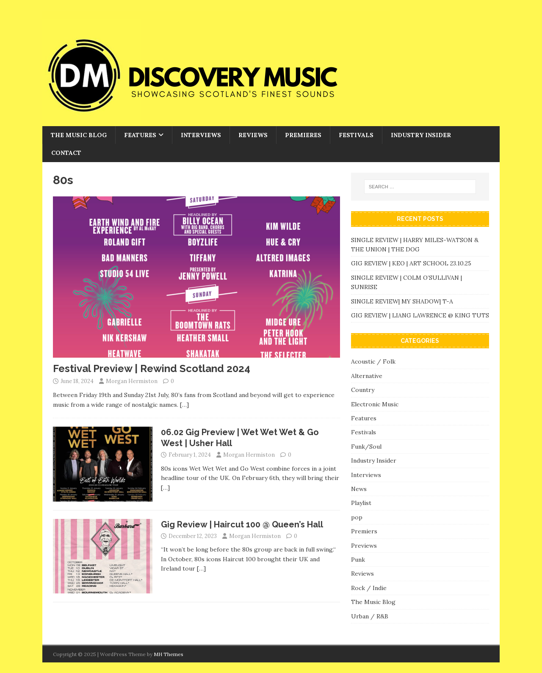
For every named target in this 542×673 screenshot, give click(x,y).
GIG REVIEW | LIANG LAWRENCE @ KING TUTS (420, 315)
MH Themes (168, 654)
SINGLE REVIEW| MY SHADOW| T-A (402, 301)
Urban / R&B (369, 616)
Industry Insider (421, 135)
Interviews (201, 135)
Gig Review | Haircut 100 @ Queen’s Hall (242, 524)
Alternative (366, 376)
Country (362, 390)
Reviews (253, 135)
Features (140, 135)
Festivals (356, 135)
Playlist (361, 503)
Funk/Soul (366, 446)
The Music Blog (79, 135)
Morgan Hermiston (132, 381)
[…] (184, 404)
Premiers (364, 531)
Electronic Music (374, 404)
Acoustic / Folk (373, 361)
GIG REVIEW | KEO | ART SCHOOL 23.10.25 (411, 263)
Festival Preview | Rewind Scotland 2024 (151, 368)
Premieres (303, 135)
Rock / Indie (369, 588)
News (359, 489)
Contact (66, 153)
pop (356, 517)
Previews (364, 545)
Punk (358, 559)
